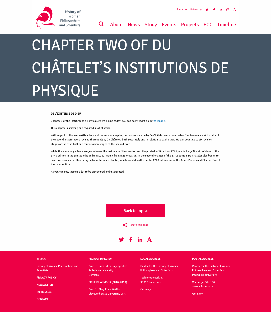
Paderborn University (189, 9)
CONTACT (42, 299)
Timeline (226, 24)
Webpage (159, 121)
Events (169, 24)
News (134, 24)
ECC (208, 24)
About (116, 24)
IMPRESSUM (44, 292)
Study (150, 24)
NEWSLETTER (45, 285)
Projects (190, 24)
